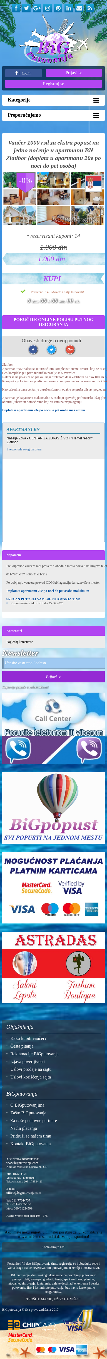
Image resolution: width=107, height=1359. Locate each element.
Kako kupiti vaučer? (28, 1038)
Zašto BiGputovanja (28, 1112)
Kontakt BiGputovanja (30, 1143)
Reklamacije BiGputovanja (34, 1053)
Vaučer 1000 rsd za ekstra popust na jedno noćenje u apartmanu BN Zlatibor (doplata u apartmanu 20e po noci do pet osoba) (53, 154)
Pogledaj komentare (19, 642)
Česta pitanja (21, 1046)
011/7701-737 (21, 1200)
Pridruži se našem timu (30, 1136)
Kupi (52, 279)
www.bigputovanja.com (22, 1163)
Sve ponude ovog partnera (24, 449)
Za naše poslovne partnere (33, 1120)
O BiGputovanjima (27, 1105)
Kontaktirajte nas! (53, 1247)
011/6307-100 (22, 1204)
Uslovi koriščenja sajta (30, 1077)
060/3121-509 (23, 1208)
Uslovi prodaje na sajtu (30, 1069)
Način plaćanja (23, 1128)
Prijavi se (74, 72)
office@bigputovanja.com (23, 1193)
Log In (23, 73)
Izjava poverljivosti (27, 1061)
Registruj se (53, 83)
